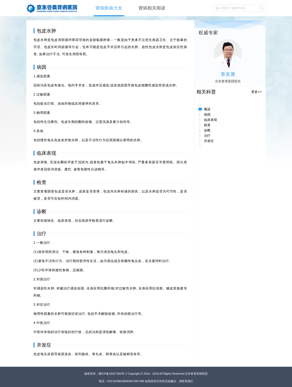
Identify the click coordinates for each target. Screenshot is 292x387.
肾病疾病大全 (109, 8)
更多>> (256, 92)
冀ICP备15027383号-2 (113, 373)
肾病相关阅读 (151, 8)
